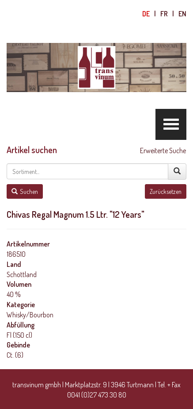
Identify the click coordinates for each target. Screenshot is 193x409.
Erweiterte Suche (163, 150)
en (182, 13)
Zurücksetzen (166, 191)
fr (164, 13)
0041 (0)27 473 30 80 (96, 394)
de (146, 13)
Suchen (24, 191)
